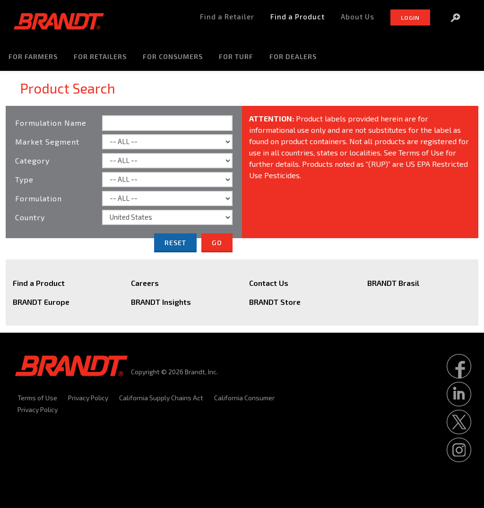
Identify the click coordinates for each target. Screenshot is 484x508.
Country (30, 217)
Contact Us (268, 282)
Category (32, 160)
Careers (145, 282)
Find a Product (39, 282)
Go (217, 243)
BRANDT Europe (41, 301)
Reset (175, 243)
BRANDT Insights (161, 301)
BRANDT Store (275, 301)
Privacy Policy (88, 398)
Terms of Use (37, 398)
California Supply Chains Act (161, 398)
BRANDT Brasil (393, 282)
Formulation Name (50, 122)
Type (24, 179)
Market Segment (47, 141)
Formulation (38, 198)
